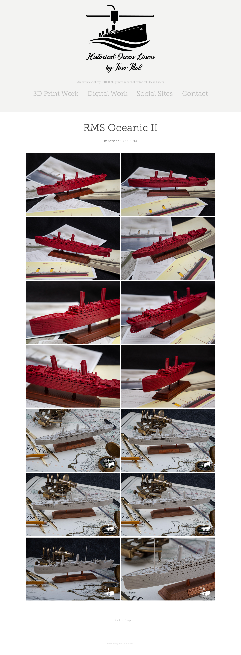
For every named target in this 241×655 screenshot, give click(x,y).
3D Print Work (55, 93)
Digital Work (108, 93)
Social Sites (155, 93)
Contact (195, 93)
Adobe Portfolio (126, 643)
